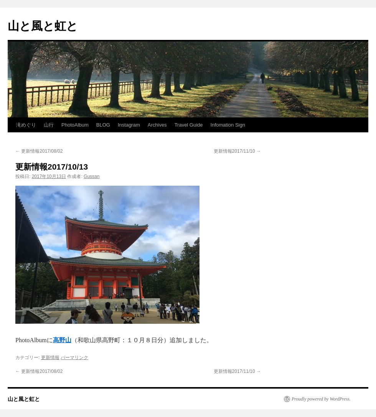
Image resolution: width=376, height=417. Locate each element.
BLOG (103, 125)
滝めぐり (26, 125)
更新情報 (50, 357)
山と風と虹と (43, 26)
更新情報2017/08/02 (39, 151)
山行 (49, 125)
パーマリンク (74, 357)
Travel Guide (189, 125)
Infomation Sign (228, 125)
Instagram (129, 125)
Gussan (91, 176)
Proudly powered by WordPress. (321, 399)
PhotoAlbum (75, 125)
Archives (157, 125)
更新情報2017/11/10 (237, 151)
